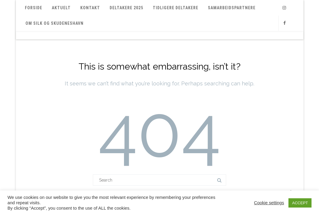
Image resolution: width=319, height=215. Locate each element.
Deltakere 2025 (126, 7)
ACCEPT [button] (300, 203)
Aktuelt (61, 7)
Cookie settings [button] (269, 202)
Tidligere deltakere (175, 7)
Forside (33, 7)
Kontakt (90, 7)
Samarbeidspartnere (231, 7)
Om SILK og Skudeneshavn (54, 23)
